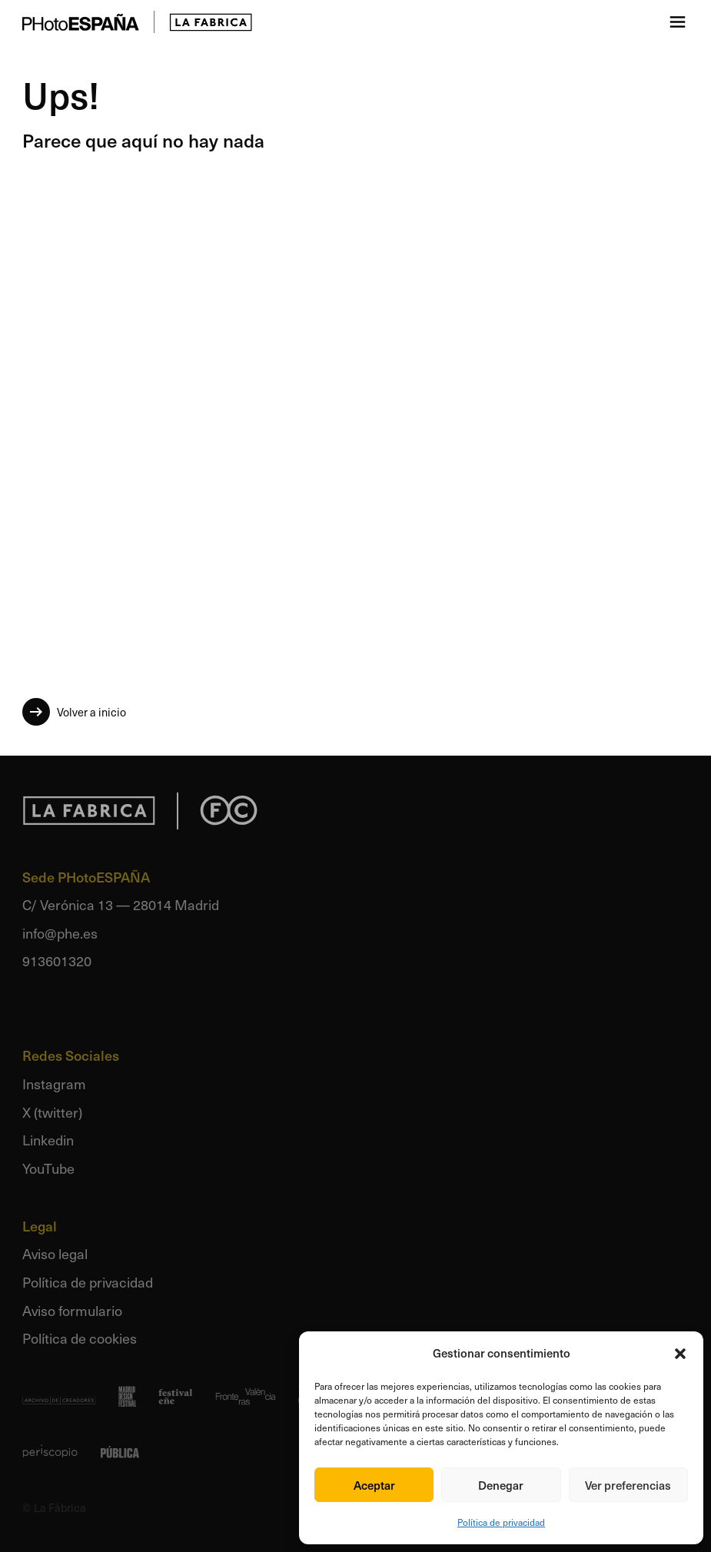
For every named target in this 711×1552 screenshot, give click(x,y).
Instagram (54, 1083)
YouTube (48, 1168)
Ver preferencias (628, 1485)
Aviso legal (55, 1253)
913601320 (56, 960)
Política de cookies (79, 1338)
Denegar (500, 1485)
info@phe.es (60, 932)
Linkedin (48, 1139)
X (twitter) (52, 1112)
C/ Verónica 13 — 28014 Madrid (120, 904)
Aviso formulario (72, 1310)
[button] (680, 1353)
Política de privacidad (501, 1522)
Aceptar (374, 1485)
